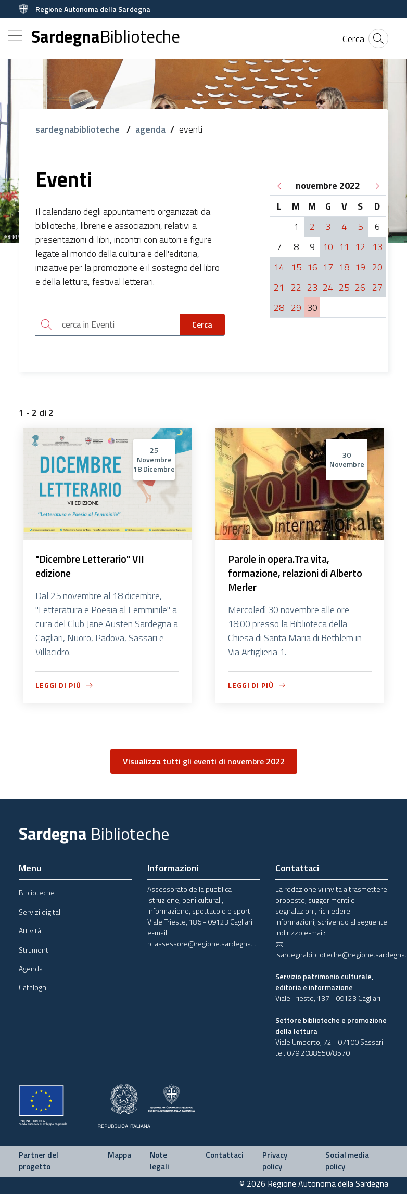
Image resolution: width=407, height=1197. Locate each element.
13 (377, 247)
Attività (30, 933)
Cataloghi (33, 990)
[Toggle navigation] (15, 35)
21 (279, 287)
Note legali (159, 1164)
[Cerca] (353, 39)
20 (377, 267)
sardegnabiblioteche (78, 129)
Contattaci (225, 1158)
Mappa (119, 1158)
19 (360, 267)
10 (328, 247)
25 (344, 287)
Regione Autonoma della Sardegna (92, 9)
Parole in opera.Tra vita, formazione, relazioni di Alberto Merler (297, 575)
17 (328, 267)
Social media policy (347, 1164)
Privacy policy (274, 1164)
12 (360, 247)
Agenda (31, 971)
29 (296, 308)
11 (344, 247)
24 (328, 287)
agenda (150, 129)
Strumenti (34, 952)
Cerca (202, 325)
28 (279, 308)
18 (344, 267)
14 (279, 267)
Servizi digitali (40, 914)
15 (296, 267)
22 (296, 287)
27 (377, 287)
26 (360, 287)
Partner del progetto (38, 1164)
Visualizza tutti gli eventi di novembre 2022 (204, 764)
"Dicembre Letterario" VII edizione (90, 568)
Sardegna (105, 37)
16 (312, 267)
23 (312, 287)
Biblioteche (37, 895)
